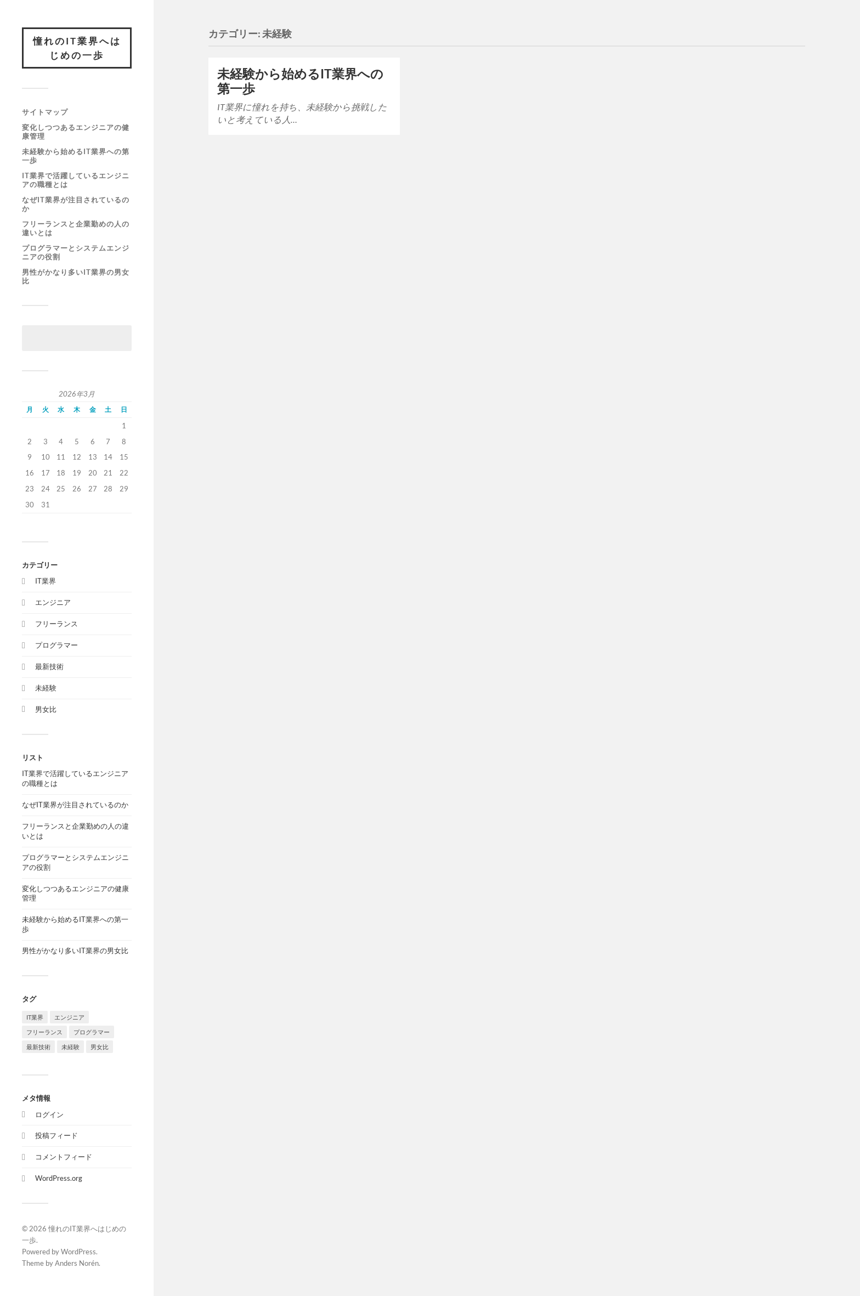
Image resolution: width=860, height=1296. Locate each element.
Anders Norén (77, 1263)
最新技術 (49, 666)
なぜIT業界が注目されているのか (75, 204)
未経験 (45, 687)
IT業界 (45, 580)
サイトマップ (45, 111)
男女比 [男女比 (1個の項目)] (99, 1046)
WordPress (78, 1251)
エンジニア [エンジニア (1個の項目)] (69, 1017)
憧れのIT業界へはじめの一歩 (77, 48)
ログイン (49, 1114)
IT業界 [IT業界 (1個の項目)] (34, 1017)
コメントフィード (63, 1156)
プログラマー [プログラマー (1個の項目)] (91, 1031)
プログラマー (56, 645)
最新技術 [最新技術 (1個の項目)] (38, 1046)
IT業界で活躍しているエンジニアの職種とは (75, 180)
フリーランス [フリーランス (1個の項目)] (44, 1031)
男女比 (45, 709)
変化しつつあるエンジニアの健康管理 (75, 131)
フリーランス (56, 623)
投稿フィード (56, 1135)
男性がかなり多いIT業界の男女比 (75, 276)
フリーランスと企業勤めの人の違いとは (75, 228)
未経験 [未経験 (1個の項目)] (70, 1046)
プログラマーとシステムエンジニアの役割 (75, 252)
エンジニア (53, 602)
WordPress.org (58, 1178)
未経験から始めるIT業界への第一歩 (75, 156)
